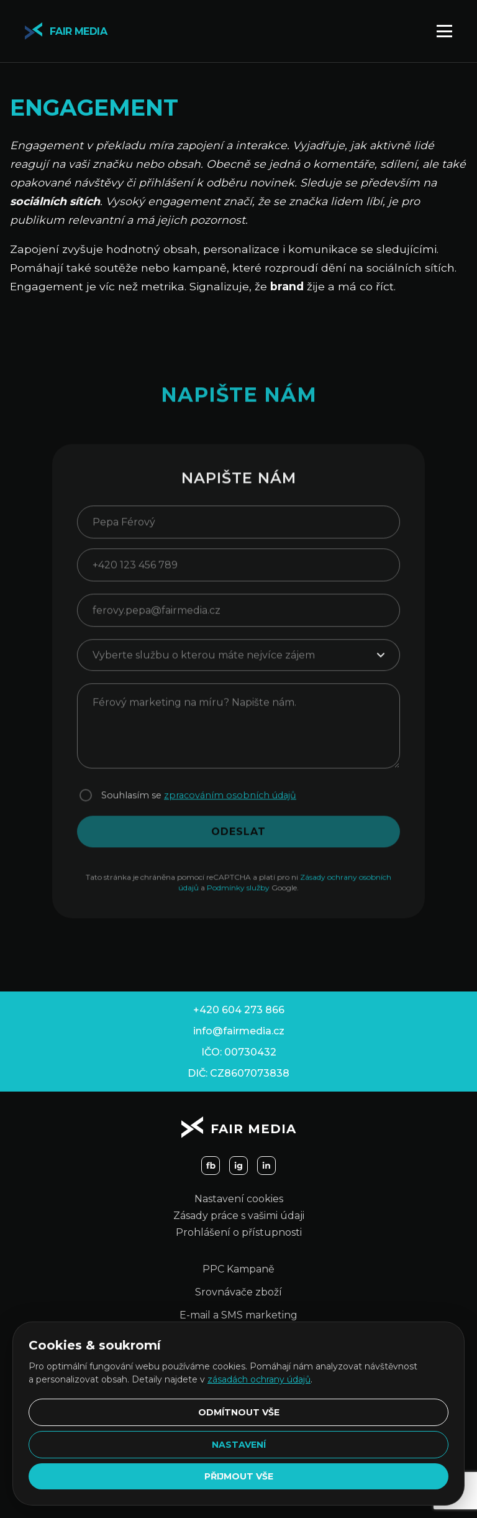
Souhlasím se (198, 802)
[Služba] (238, 662)
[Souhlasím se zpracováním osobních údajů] (86, 802)
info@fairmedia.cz (238, 1031)
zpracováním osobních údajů (230, 802)
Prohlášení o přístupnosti (239, 1232)
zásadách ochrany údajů (259, 1379)
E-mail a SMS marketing (238, 1315)
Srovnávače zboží (238, 1292)
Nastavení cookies (238, 1199)
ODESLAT (238, 839)
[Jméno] (238, 529)
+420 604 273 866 (238, 1010)
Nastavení (239, 1444)
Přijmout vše (238, 1476)
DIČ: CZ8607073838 (238, 1073)
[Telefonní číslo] (238, 572)
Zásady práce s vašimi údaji (238, 1215)
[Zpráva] (238, 733)
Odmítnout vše (238, 1412)
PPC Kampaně (238, 1269)
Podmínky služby (238, 894)
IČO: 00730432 (238, 1052)
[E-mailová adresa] (238, 617)
